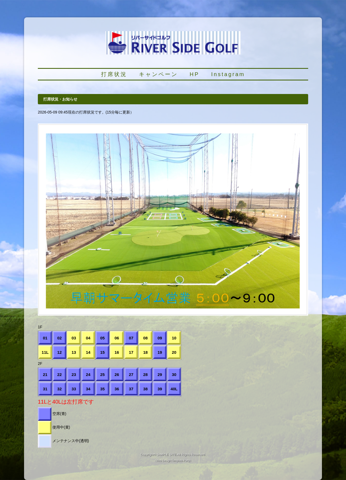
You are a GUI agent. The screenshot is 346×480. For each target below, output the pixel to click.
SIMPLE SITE (167, 454)
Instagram (228, 74)
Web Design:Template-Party (173, 460)
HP (194, 74)
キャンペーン (158, 74)
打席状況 (114, 74)
